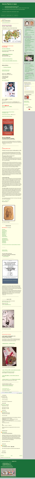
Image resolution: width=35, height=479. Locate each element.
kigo (21, 393)
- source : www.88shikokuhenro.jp (6, 304)
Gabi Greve (3, 411)
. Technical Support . (26, 101)
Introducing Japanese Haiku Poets (29, 69)
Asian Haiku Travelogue (28, 68)
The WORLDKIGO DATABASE (7, 464)
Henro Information (6, 20)
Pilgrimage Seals (4, 234)
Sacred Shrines (4, 242)
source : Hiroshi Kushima (5, 200)
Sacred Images (4, 235)
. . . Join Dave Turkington (5, 256)
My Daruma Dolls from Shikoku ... (6, 114)
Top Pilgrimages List (4, 238)
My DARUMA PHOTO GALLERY (29, 41)
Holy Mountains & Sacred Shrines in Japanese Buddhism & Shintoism (11, 244)
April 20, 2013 (4, 410)
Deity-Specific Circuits (5, 239)
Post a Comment (4, 452)
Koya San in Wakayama (6, 48)
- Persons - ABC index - (28, 38)
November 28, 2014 (4, 430)
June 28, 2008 (4, 403)
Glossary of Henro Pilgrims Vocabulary (7, 116)
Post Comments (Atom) (7, 457)
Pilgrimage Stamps (4, 231)
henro (19, 393)
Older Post (20, 455)
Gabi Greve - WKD (4, 404)
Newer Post (2, 455)
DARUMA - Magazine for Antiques (29, 74)
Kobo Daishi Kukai (5, 50)
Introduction (3, 229)
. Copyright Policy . (26, 104)
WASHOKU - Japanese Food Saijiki (7, 465)
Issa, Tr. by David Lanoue (5, 80)
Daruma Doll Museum (28, 42)
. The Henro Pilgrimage (7, 67)
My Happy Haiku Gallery (6, 463)
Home (11, 455)
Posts (26, 87)
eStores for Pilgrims (4, 236)
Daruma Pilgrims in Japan (9, 4)
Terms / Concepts (4, 230)
